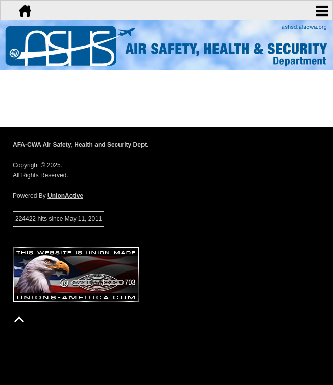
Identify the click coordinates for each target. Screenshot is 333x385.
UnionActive (65, 195)
